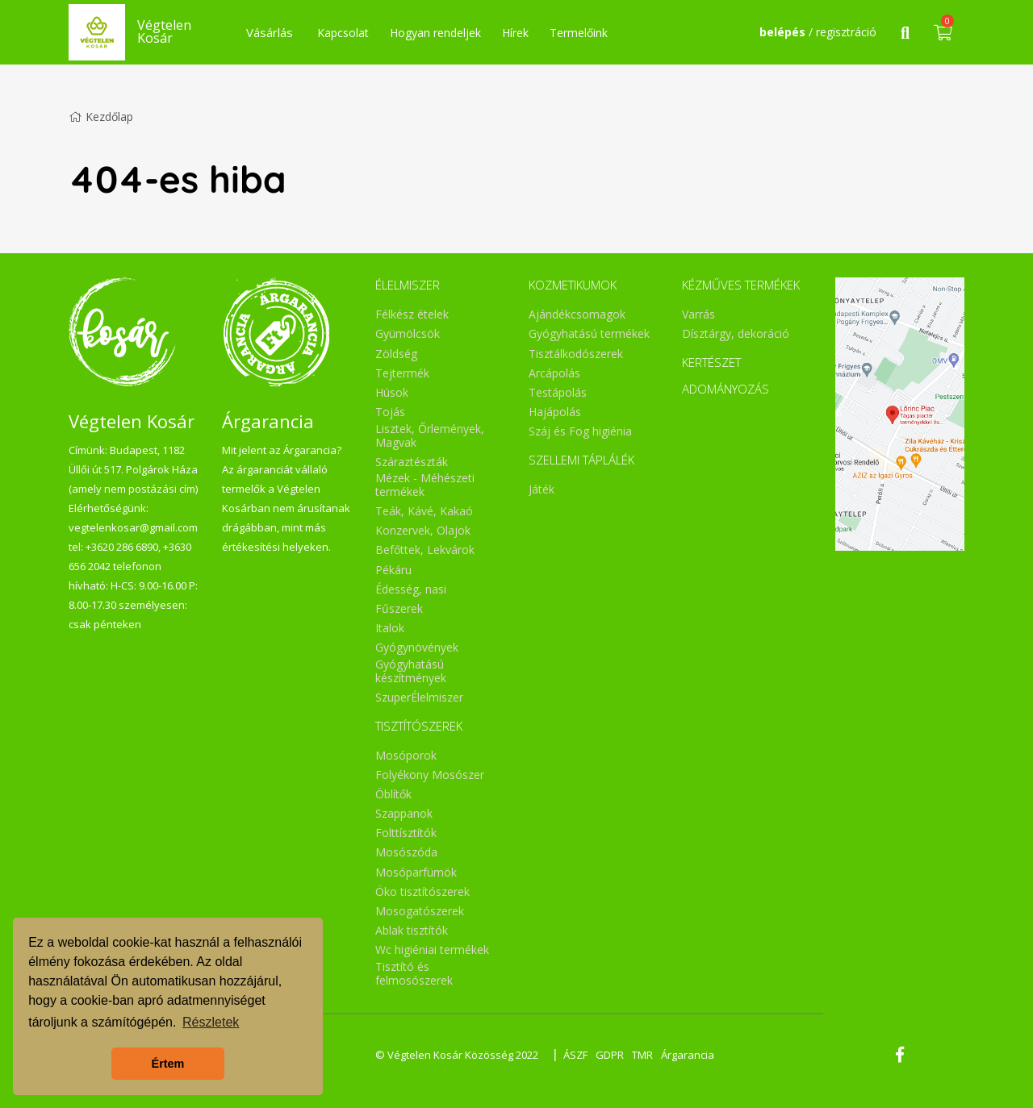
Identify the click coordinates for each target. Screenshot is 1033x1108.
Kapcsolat (343, 32)
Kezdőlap (101, 116)
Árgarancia (687, 1055)
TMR (642, 1055)
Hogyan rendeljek (435, 32)
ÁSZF (575, 1055)
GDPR (610, 1055)
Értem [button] (168, 1063)
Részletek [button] (210, 1022)
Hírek (515, 32)
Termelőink (579, 32)
